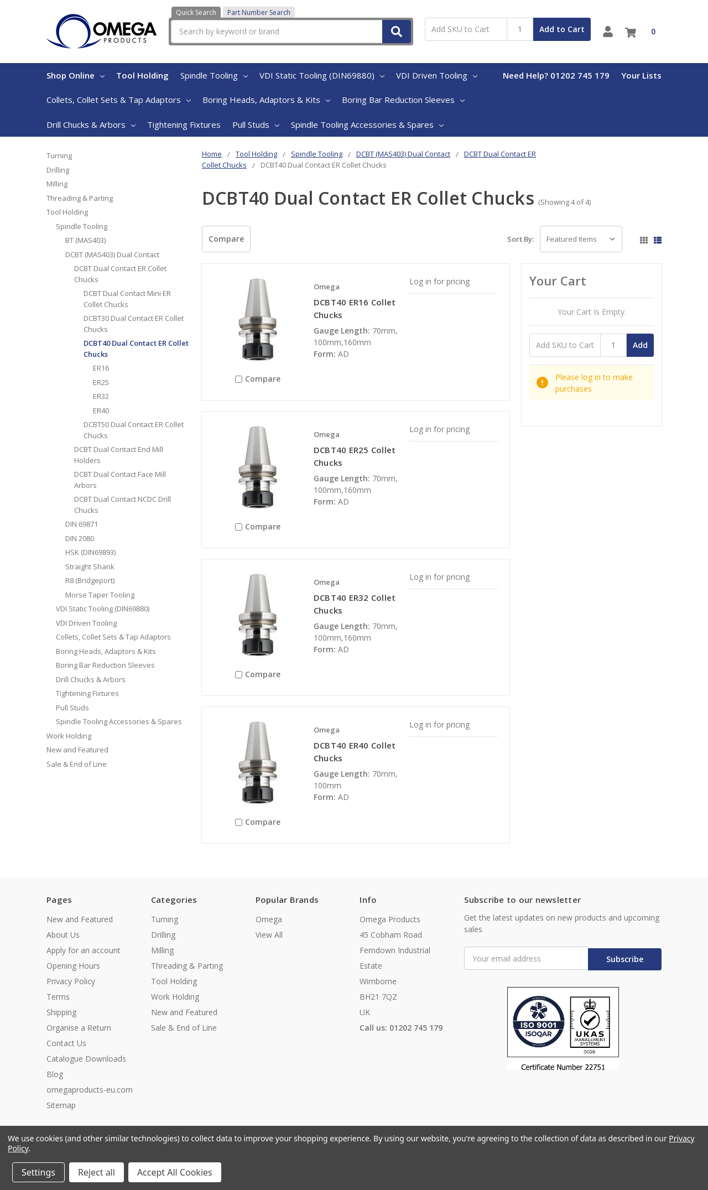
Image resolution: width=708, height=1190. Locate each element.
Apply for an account (83, 950)
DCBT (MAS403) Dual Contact (112, 254)
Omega (269, 919)
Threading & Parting (79, 198)
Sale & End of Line (76, 764)
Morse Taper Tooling (99, 595)
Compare (226, 238)
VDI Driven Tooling (436, 75)
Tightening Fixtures (184, 124)
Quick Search (196, 12)
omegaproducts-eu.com (89, 1089)
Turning (59, 155)
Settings (38, 1172)
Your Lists (641, 75)
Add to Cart (562, 29)
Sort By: (520, 239)
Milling (56, 184)
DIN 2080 (79, 538)
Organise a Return (78, 1027)
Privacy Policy (70, 981)
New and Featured (77, 750)
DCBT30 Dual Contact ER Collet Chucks (134, 323)
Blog (54, 1074)
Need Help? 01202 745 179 (556, 75)
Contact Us (66, 1043)
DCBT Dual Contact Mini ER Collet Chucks (127, 298)
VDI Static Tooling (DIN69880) (321, 75)
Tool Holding (142, 75)
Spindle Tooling (214, 75)
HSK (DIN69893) (90, 552)
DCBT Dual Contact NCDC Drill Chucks (122, 504)
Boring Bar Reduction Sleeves (403, 99)
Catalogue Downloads (86, 1058)
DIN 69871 (81, 524)
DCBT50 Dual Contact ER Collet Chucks (134, 429)
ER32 (101, 396)
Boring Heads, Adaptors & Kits (266, 99)
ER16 (101, 368)
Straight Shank (89, 566)
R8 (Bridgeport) (89, 580)
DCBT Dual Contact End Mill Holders (118, 454)
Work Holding (68, 736)
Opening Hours (73, 965)
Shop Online (75, 75)
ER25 (101, 382)
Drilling (57, 170)
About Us (63, 934)
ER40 (101, 410)
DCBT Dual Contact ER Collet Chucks (120, 273)
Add (640, 345)
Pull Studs (255, 124)
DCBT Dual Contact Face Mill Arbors (120, 479)
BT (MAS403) (85, 240)
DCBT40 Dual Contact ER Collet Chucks (136, 348)
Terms (58, 996)
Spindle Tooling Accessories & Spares (367, 124)
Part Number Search (258, 12)
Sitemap (61, 1105)
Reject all (96, 1172)
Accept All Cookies (174, 1172)
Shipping (61, 1012)
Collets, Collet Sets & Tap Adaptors (118, 99)
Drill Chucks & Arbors (91, 124)
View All (269, 934)
